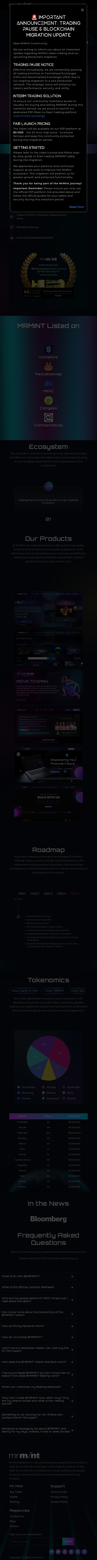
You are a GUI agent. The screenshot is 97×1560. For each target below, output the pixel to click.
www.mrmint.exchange (29, 115)
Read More (76, 206)
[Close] (82, 10)
